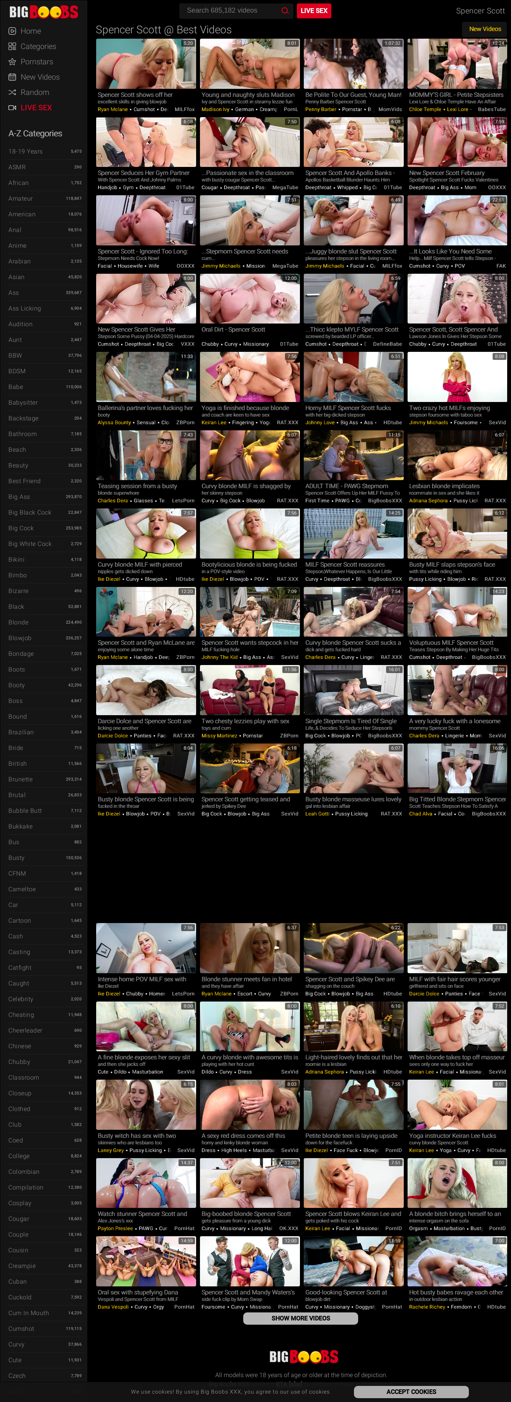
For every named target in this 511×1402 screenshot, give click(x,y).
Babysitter (23, 402)
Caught (18, 983)
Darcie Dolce (113, 736)
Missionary (259, 266)
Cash (15, 936)
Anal (14, 230)
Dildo (120, 1072)
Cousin (18, 1250)
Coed (15, 1140)
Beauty (18, 465)
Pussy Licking (469, 500)
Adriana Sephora (429, 500)
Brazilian (21, 732)
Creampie (22, 1266)
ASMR (17, 167)
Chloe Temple (426, 109)
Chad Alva (421, 814)
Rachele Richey (428, 1307)
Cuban (17, 1281)
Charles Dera (113, 500)
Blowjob (20, 638)
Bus (14, 842)
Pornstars (37, 61)
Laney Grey (111, 1150)
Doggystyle (368, 1307)
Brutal (17, 795)
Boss (15, 700)
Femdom (461, 1307)
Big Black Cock (29, 512)
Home (31, 31)
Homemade (162, 994)
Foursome (466, 422)
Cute (14, 1360)
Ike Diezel (110, 579)
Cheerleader (25, 1030)
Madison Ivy (216, 109)
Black (16, 606)
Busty (16, 857)
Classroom (23, 1077)
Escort (245, 994)
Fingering (243, 422)
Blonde (18, 622)
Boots (16, 669)
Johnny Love (320, 422)
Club (14, 1124)
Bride (15, 748)
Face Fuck (345, 1150)
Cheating (21, 1014)
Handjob (108, 187)
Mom (470, 187)
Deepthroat (152, 187)
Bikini (16, 559)
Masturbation (147, 1072)
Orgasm (419, 1228)
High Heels (234, 1150)
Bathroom (22, 434)
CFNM (17, 873)
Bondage (21, 653)
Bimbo (17, 575)
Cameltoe (22, 889)
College (19, 1156)
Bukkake (20, 826)
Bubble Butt (25, 810)
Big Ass (19, 496)
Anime (17, 245)
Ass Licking (24, 308)
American (22, 214)
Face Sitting (482, 994)
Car (13, 905)
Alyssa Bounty (115, 422)
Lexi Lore (458, 109)
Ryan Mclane (113, 109)
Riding (478, 579)
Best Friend (24, 481)
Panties (143, 736)
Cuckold (20, 1297)
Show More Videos (301, 1318)
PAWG (342, 500)
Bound (17, 716)
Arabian (19, 261)
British (17, 763)
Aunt (15, 339)
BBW (15, 355)
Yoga (265, 422)
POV (459, 266)
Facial (105, 266)
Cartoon (19, 920)
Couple (18, 1234)
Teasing (167, 500)
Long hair (262, 1228)
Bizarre (18, 591)
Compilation (26, 1187)
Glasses (144, 500)
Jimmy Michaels (221, 266)
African (18, 182)
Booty (16, 685)
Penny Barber (321, 109)
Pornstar (352, 109)
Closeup (20, 1093)
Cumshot (21, 1328)
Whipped (347, 187)
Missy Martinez (220, 736)
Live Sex (36, 107)
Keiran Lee (214, 422)
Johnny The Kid (220, 657)
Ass (13, 292)
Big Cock (21, 528)
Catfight (19, 967)
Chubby (19, 1061)
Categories (38, 46)
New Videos (40, 77)
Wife (153, 266)
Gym (128, 187)
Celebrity (21, 999)
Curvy (16, 1344)
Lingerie (369, 657)
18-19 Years (25, 151)
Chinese (19, 1046)
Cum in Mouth (28, 1313)
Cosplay (20, 1203)
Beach (17, 449)
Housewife (130, 266)
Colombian (24, 1171)
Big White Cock (30, 543)
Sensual (146, 422)
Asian (16, 277)
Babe (15, 387)
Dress (244, 1072)
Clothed (19, 1109)
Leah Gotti (318, 814)
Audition (20, 324)
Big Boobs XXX (47, 11)
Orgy (158, 1307)
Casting (19, 952)
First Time (318, 500)
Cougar (18, 1218)
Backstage (23, 418)
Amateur (20, 198)
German (244, 109)
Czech (17, 1375)
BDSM (17, 371)
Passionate (268, 187)
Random (35, 92)
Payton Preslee (116, 1228)
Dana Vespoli (114, 1307)
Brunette (20, 779)
